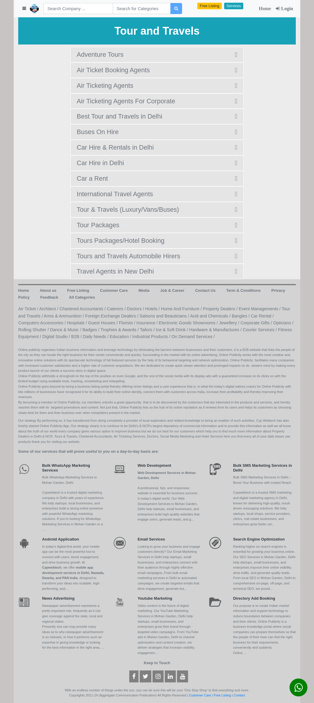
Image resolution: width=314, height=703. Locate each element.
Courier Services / (260, 329)
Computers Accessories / (42, 322)
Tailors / (148, 329)
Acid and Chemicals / (211, 316)
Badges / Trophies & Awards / (111, 329)
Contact (239, 695)
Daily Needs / (96, 336)
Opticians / (283, 322)
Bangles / (241, 316)
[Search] (78, 8)
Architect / (49, 308)
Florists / (127, 322)
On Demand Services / (193, 336)
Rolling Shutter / (34, 329)
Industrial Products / (151, 336)
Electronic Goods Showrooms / (189, 322)
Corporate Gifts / (257, 322)
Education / (121, 336)
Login (284, 8)
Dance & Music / (66, 329)
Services (234, 6)
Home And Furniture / (182, 308)
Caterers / (117, 308)
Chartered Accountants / (83, 308)
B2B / (77, 336)
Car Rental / (262, 316)
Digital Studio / (56, 336)
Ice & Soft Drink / (172, 329)
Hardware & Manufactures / (216, 329)
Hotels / (153, 308)
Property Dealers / (221, 308)
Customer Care (200, 695)
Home (265, 8)
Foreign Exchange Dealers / (112, 316)
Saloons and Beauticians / (164, 316)
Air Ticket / (28, 308)
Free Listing (209, 6)
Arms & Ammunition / (64, 316)
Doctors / (136, 308)
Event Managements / (260, 308)
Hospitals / (77, 322)
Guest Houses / (103, 322)
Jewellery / (230, 322)
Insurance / (147, 322)
